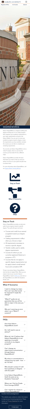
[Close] (15, 407)
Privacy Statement (13, 401)
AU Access (15, 4)
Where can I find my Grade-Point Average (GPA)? (14, 384)
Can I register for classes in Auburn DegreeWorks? (13, 391)
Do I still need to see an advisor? (12, 331)
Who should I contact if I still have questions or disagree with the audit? (14, 369)
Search (25, 4)
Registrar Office (5, 4)
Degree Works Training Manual (13, 168)
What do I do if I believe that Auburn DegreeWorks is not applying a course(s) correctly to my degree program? (14, 340)
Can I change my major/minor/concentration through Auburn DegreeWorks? (14, 351)
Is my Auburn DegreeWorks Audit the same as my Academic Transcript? (13, 377)
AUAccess (17, 276)
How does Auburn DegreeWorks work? (11, 324)
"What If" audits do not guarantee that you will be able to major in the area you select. (14, 302)
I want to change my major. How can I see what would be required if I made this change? (13, 292)
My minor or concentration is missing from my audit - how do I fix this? (14, 360)
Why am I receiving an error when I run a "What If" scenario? (14, 311)
